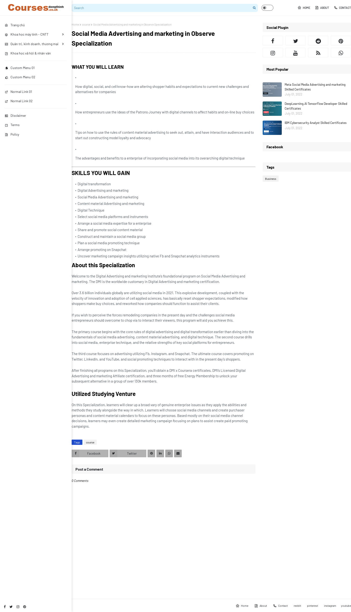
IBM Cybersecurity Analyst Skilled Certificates (315, 123)
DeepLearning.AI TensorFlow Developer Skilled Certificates (316, 106)
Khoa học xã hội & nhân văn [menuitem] (28, 53)
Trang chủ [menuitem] (15, 25)
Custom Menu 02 (20, 77)
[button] (267, 8)
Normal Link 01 (18, 92)
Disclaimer (15, 115)
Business (270, 178)
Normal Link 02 (19, 101)
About (322, 8)
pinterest (312, 605)
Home (304, 8)
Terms (12, 125)
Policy (12, 134)
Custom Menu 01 (20, 68)
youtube (346, 605)
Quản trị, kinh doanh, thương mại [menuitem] (31, 44)
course (86, 24)
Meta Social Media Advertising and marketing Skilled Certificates (315, 87)
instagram (330, 605)
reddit (297, 605)
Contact (342, 8)
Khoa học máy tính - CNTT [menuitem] (26, 34)
